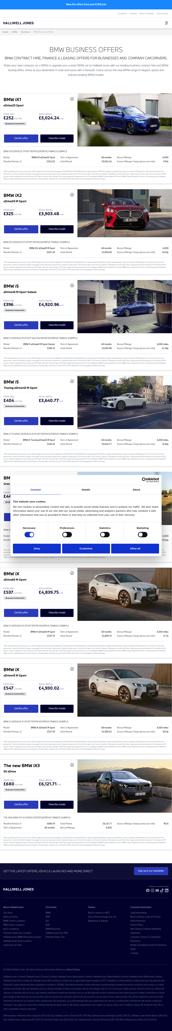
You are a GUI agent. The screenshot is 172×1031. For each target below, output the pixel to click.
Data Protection (137, 920)
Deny (37, 548)
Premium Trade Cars (55, 937)
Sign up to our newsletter (151, 870)
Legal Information (138, 912)
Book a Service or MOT (99, 912)
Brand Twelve (73, 969)
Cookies (134, 953)
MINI (48, 916)
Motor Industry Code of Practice (145, 916)
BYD (48, 924)
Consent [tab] (36, 489)
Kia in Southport (11, 928)
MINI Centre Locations (13, 924)
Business (25, 32)
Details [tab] (86, 489)
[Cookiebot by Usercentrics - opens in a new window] (144, 479)
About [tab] (136, 489)
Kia (47, 920)
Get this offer (21, 138)
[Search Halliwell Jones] (153, 23)
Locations (122, 13)
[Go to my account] (157, 23)
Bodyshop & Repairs (98, 920)
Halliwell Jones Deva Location (17, 941)
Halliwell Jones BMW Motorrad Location (22, 937)
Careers (133, 13)
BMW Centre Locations (14, 920)
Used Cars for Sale (12, 945)
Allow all (135, 548)
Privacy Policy (136, 924)
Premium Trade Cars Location (17, 932)
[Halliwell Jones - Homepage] (22, 23)
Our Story (7, 912)
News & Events (147, 13)
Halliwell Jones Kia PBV (57, 932)
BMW (14, 32)
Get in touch (162, 13)
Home (5, 32)
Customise (86, 548)
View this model (57, 138)
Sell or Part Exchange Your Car (102, 916)
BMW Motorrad (53, 928)
